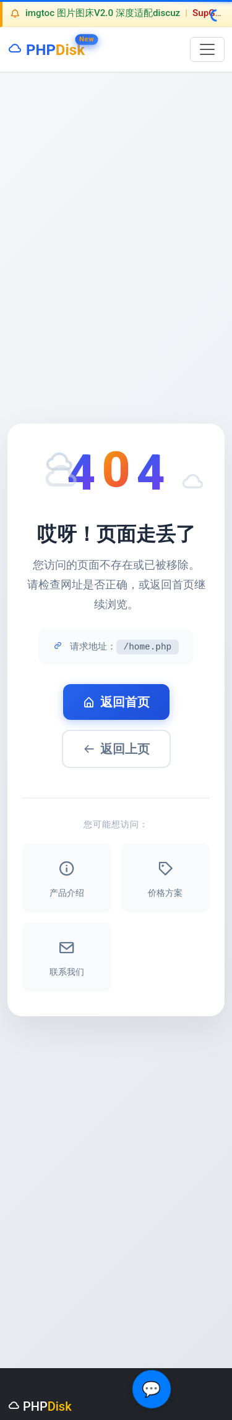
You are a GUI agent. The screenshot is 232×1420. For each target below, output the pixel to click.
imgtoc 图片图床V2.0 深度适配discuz (102, 13)
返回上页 (116, 749)
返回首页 (116, 702)
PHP (46, 47)
